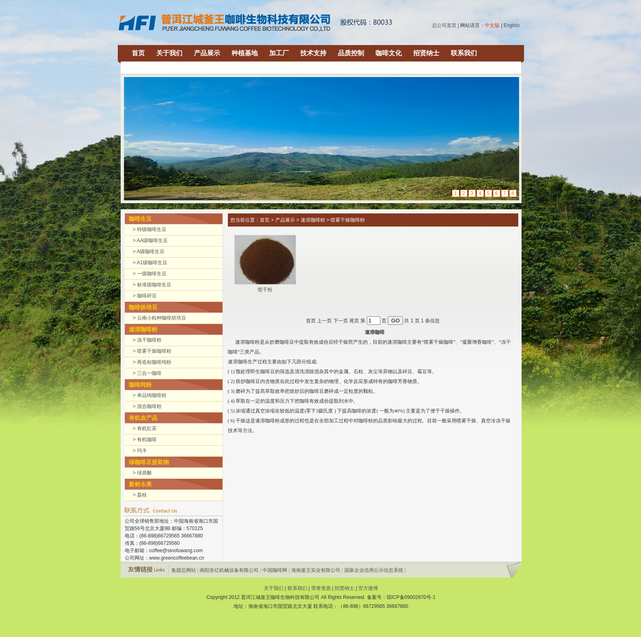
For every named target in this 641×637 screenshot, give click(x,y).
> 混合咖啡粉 (147, 406)
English (512, 25)
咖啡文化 (389, 53)
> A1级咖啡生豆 (150, 262)
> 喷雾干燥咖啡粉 (152, 351)
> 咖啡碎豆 (145, 296)
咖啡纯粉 (140, 384)
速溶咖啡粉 (143, 329)
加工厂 (279, 53)
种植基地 (245, 53)
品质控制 (351, 53)
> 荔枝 (140, 495)
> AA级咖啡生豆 (150, 240)
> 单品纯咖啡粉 (149, 395)
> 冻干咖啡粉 (147, 340)
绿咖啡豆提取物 (149, 462)
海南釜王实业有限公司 (315, 570)
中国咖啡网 (275, 570)
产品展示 (207, 53)
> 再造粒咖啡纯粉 (152, 362)
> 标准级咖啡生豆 (152, 285)
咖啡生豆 (140, 218)
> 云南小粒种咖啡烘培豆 (159, 318)
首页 (138, 53)
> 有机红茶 (145, 428)
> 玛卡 (140, 450)
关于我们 (169, 53)
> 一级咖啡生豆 (149, 274)
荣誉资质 (321, 588)
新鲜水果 (140, 484)
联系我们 (464, 53)
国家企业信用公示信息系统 (373, 570)
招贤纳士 (426, 53)
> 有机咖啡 (145, 439)
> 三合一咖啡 (147, 373)
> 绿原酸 (142, 473)
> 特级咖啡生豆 (149, 229)
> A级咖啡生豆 (149, 251)
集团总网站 (183, 570)
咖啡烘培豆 (143, 307)
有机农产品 (143, 418)
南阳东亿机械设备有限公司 (229, 570)
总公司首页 (444, 25)
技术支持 (313, 53)
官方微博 (368, 588)
